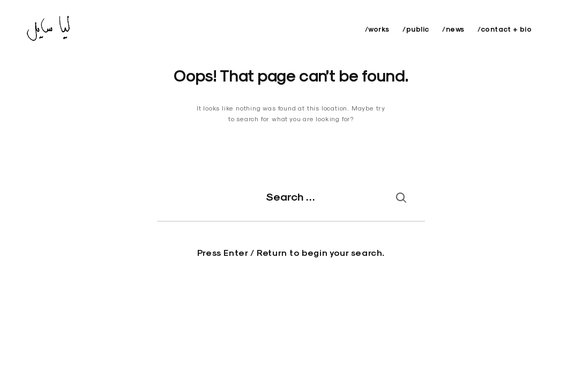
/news (453, 29)
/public (415, 29)
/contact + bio (504, 29)
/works (377, 29)
